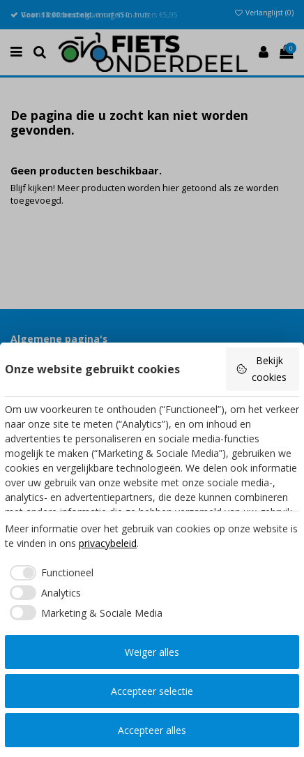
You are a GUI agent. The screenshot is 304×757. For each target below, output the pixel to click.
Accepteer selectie (152, 691)
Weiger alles (152, 652)
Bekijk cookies (261, 369)
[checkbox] (49, 572)
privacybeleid (108, 543)
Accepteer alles (152, 730)
